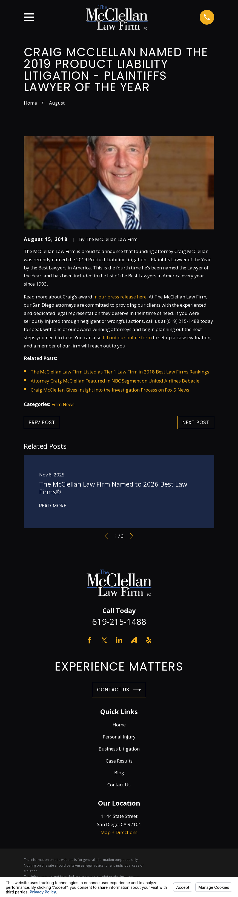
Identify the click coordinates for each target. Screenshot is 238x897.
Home (119, 724)
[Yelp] (148, 640)
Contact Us (119, 690)
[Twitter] (104, 640)
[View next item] (131, 536)
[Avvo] (134, 640)
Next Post (195, 422)
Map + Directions (119, 832)
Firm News (62, 404)
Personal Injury (119, 737)
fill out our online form (127, 337)
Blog (119, 772)
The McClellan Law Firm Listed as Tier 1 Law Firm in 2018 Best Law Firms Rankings (120, 372)
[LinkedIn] (119, 640)
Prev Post (42, 422)
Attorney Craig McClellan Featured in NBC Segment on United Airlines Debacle (115, 381)
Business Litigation (119, 749)
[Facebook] (89, 640)
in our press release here (120, 297)
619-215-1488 (119, 621)
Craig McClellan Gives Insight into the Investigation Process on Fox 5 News (110, 390)
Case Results (119, 761)
